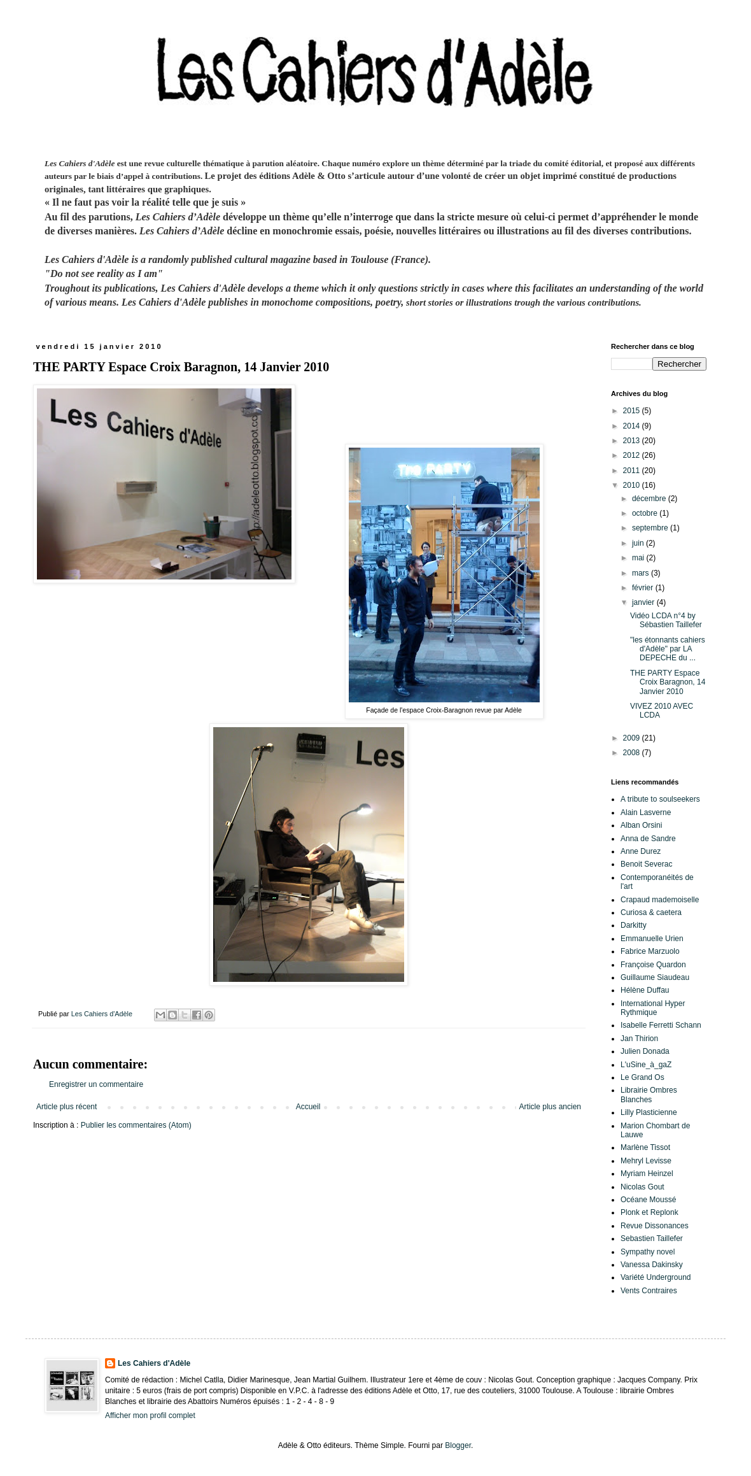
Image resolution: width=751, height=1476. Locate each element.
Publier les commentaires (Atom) (136, 1125)
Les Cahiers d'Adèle (154, 1363)
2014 (632, 426)
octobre (645, 513)
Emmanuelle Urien (652, 938)
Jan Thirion (639, 1038)
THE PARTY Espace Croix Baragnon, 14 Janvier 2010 (667, 682)
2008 (632, 752)
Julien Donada (645, 1051)
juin (639, 543)
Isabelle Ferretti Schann (661, 1025)
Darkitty (634, 925)
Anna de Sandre (648, 838)
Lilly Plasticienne (649, 1112)
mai (639, 557)
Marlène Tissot (645, 1147)
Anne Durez (641, 851)
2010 (632, 485)
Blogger (458, 1445)
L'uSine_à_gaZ (646, 1064)
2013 (632, 440)
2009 (632, 738)
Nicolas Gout (642, 1186)
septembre (651, 527)
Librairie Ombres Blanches (649, 1094)
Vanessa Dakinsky (652, 1264)
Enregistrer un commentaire (96, 1084)
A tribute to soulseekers (660, 799)
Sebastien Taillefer (652, 1238)
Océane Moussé (648, 1199)
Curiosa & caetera (651, 912)
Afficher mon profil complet (150, 1415)
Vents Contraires (649, 1290)
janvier (644, 602)
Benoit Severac (646, 864)
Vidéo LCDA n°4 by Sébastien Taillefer (666, 620)
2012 (632, 455)
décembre (650, 498)
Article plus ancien (550, 1106)
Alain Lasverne (646, 812)
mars (641, 573)
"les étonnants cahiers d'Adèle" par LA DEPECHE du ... (667, 649)
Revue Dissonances (655, 1225)
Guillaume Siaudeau (655, 977)
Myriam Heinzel (647, 1173)
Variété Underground (656, 1277)
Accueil (308, 1106)
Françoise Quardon (653, 964)
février (644, 587)
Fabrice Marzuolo (650, 951)
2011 (632, 470)
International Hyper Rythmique (653, 1008)
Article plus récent (66, 1106)
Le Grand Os (642, 1077)
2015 (632, 410)
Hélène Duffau (645, 990)
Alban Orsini (641, 825)
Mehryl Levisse (646, 1160)
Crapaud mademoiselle (660, 899)
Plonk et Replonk (649, 1212)
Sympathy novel (648, 1251)
